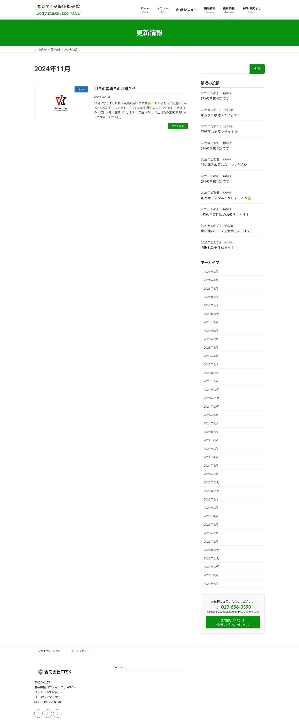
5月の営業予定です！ (217, 98)
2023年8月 (211, 499)
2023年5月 (211, 507)
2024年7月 (211, 431)
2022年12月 (212, 550)
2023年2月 (211, 533)
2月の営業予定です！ (217, 181)
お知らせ (227, 93)
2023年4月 (211, 516)
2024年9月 (211, 415)
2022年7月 (211, 583)
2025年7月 (211, 339)
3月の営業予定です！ (217, 148)
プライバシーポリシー (50, 650)
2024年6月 (211, 440)
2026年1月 (211, 305)
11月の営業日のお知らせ (115, 88)
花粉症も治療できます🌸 (219, 131)
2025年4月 (211, 356)
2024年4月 (211, 457)
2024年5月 (211, 448)
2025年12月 (212, 313)
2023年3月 (211, 524)
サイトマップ (78, 650)
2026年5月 (211, 271)
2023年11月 (212, 491)
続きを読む (178, 125)
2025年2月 (211, 372)
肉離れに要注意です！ (217, 248)
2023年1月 (211, 541)
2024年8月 (211, 423)
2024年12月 (212, 389)
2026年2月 (211, 297)
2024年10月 (212, 406)
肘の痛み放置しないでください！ (226, 165)
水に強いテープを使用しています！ (227, 231)
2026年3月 (211, 288)
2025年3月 (211, 364)
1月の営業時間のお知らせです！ (225, 214)
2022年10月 (212, 566)
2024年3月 (211, 465)
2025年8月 (211, 330)
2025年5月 (211, 347)
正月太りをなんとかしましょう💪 (226, 198)
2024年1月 (211, 474)
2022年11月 (212, 558)
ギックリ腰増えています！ (220, 115)
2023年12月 (212, 482)
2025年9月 (211, 322)
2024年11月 (212, 398)
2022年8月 (211, 575)
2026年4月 (211, 280)
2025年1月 (211, 381)
